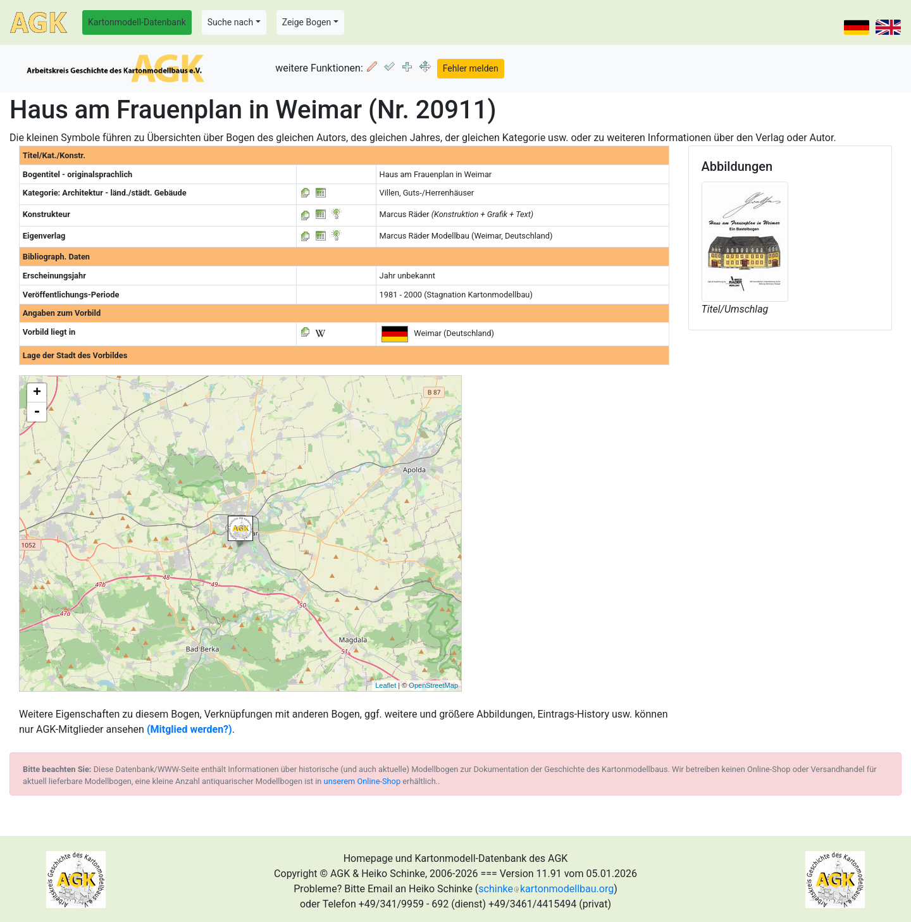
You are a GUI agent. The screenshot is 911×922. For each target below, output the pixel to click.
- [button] (36, 411)
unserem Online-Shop (362, 781)
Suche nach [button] (230, 22)
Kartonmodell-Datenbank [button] (137, 22)
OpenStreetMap (433, 685)
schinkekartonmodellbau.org (546, 889)
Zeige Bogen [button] (307, 22)
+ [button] (37, 392)
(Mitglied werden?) (189, 729)
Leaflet (385, 685)
